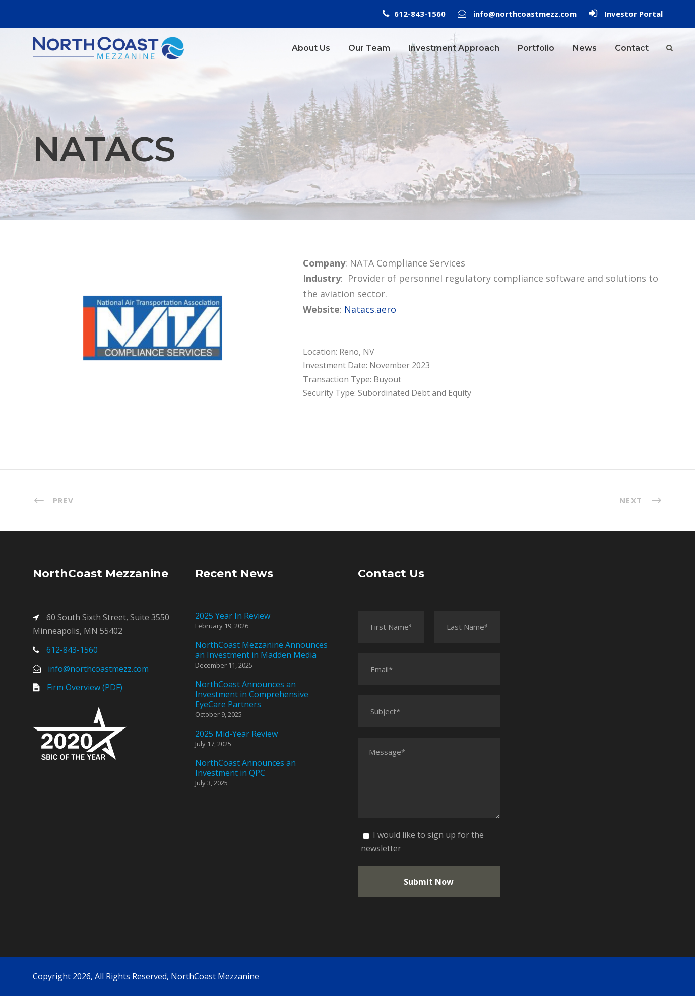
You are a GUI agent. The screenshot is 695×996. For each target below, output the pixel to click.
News (585, 48)
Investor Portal (633, 14)
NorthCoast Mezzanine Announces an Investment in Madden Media (261, 649)
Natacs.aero (370, 309)
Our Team (369, 48)
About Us (311, 48)
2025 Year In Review (232, 615)
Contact (632, 48)
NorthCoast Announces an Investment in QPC (245, 767)
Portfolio (536, 48)
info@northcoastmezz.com (525, 14)
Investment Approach (453, 48)
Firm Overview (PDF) (84, 687)
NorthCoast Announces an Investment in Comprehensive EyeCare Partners (251, 694)
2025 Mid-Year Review (236, 733)
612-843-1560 (420, 14)
